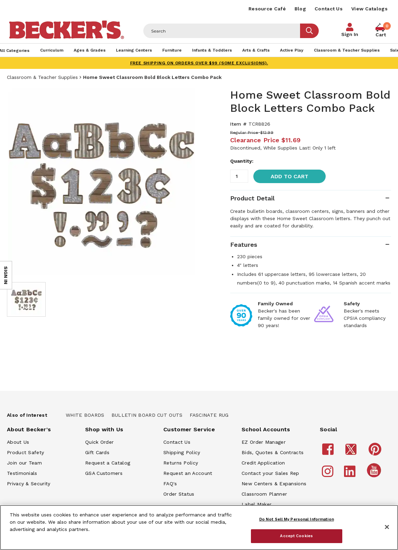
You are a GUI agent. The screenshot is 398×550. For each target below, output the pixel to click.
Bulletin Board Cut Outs (147, 415)
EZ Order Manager (264, 442)
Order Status (179, 494)
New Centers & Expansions (274, 483)
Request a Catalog (107, 463)
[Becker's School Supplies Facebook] (329, 452)
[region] (199, 527)
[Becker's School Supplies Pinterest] (376, 452)
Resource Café (267, 8)
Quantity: (241, 161)
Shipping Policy (181, 452)
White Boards (85, 415)
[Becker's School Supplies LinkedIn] (351, 474)
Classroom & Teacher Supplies (42, 77)
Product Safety (25, 452)
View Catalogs (369, 8)
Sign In (349, 34)
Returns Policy (180, 463)
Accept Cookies (296, 535)
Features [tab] (243, 244)
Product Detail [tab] (252, 198)
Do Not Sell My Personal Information (296, 519)
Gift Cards (97, 452)
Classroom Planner (264, 494)
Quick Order (99, 442)
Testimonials (22, 473)
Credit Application (263, 463)
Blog (300, 8)
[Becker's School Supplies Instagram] (328, 474)
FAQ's (170, 483)
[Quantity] (239, 176)
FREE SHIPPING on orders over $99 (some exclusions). (199, 63)
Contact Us (329, 8)
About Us (18, 442)
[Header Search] (221, 31)
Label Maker (256, 504)
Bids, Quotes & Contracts (273, 452)
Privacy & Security (28, 483)
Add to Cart (289, 176)
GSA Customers (104, 473)
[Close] (387, 527)
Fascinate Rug (209, 415)
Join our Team (24, 463)
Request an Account (187, 473)
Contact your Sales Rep (270, 473)
